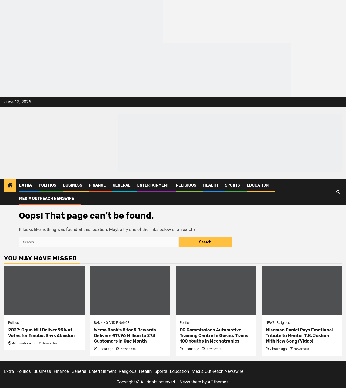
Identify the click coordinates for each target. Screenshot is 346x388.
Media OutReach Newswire (46, 198)
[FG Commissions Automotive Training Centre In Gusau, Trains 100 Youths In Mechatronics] (216, 290)
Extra (25, 185)
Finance (97, 185)
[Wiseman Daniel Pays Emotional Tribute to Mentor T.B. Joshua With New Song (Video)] (302, 290)
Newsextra (49, 343)
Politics (47, 185)
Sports (232, 185)
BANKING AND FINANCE (111, 323)
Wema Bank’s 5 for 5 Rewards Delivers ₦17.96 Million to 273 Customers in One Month (125, 335)
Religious (186, 185)
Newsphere (190, 381)
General (121, 185)
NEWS (270, 323)
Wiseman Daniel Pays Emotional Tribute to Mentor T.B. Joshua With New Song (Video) (299, 335)
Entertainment (153, 185)
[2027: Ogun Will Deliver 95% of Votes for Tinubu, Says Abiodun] (44, 290)
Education (258, 185)
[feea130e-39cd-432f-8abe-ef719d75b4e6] (81, 21)
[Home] (10, 186)
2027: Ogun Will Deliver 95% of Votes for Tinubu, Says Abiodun (41, 332)
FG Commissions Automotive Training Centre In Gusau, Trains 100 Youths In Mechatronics (214, 335)
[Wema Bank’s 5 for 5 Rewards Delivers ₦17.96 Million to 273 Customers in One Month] (130, 290)
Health (210, 185)
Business (72, 185)
